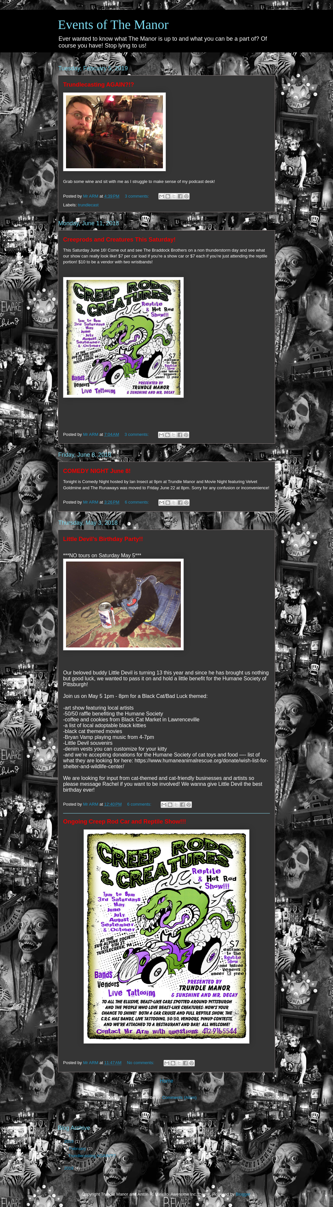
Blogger (243, 1194)
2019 (69, 1141)
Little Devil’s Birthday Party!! (103, 539)
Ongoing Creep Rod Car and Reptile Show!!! (124, 821)
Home (166, 1081)
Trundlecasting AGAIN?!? (98, 84)
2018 (69, 1168)
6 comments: (137, 502)
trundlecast (88, 204)
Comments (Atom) (179, 1097)
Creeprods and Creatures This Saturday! (119, 239)
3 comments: (137, 196)
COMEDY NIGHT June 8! (97, 471)
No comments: (141, 1062)
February (78, 1148)
